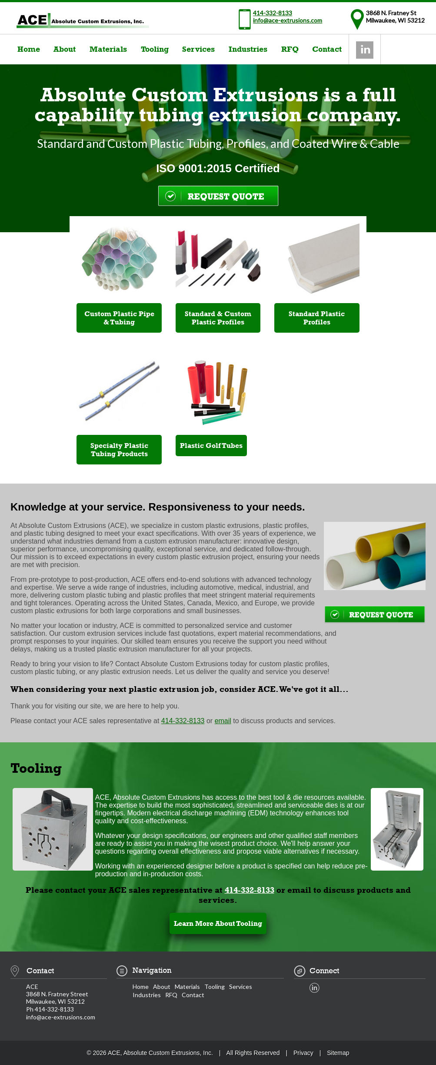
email (223, 720)
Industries (248, 49)
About (64, 49)
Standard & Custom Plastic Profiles (218, 318)
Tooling (155, 49)
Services (198, 49)
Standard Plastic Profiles (317, 318)
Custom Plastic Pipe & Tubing (119, 318)
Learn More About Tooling (218, 923)
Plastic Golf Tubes (211, 445)
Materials (108, 49)
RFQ (290, 49)
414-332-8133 (272, 13)
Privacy (303, 1052)
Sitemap (338, 1052)
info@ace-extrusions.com (287, 20)
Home (28, 49)
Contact (327, 49)
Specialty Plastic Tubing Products (119, 449)
